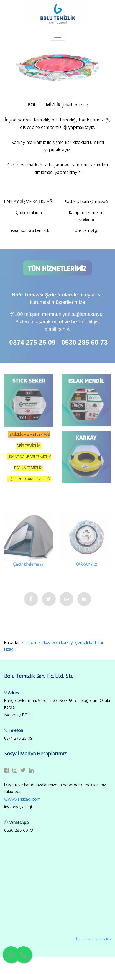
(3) (29, 564)
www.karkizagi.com (22, 799)
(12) (86, 564)
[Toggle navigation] (57, 35)
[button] (8, 66)
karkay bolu (49, 642)
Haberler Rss (102, 939)
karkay (67, 642)
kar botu (29, 642)
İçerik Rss (83, 939)
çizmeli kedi (86, 642)
